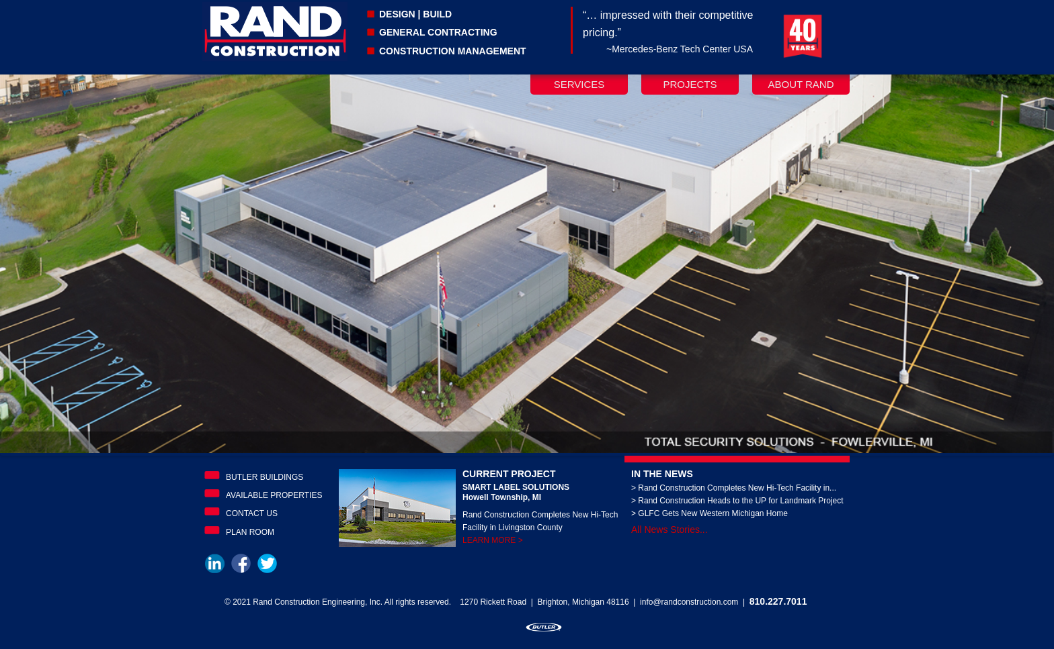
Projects (690, 84)
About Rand (801, 84)
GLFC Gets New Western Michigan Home (713, 513)
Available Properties (274, 495)
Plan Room (250, 532)
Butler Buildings (264, 477)
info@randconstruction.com (689, 602)
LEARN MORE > (492, 540)
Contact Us (252, 513)
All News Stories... (669, 529)
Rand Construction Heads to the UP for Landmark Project (740, 500)
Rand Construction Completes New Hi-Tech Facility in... (737, 488)
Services (579, 84)
